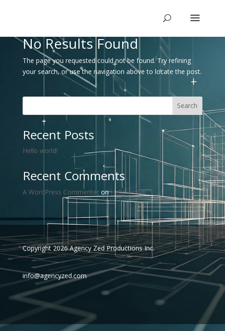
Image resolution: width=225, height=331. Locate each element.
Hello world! (40, 150)
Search (187, 105)
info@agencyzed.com (55, 275)
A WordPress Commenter (61, 192)
